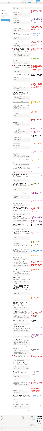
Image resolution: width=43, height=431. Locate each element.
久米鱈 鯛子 (24, 311)
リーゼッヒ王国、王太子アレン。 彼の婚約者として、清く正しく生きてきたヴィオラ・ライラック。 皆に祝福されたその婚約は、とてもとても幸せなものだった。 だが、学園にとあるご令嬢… (21, 203)
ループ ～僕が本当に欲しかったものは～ (20, 395)
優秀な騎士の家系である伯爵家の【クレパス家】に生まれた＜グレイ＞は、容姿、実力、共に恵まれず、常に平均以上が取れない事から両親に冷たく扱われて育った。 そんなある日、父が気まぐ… (21, 272)
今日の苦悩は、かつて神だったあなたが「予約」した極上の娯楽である (36, 221)
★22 (14, 251)
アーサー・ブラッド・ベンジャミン (18, 362)
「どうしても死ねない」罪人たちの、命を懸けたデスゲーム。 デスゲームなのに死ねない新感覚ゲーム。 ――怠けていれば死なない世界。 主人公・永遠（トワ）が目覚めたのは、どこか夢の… (21, 279)
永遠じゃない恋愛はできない (36, 380)
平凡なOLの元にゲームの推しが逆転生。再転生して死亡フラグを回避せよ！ (36, 304)
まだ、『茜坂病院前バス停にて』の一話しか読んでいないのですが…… (36, 212)
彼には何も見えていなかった (36, 336)
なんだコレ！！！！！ (35, 405)
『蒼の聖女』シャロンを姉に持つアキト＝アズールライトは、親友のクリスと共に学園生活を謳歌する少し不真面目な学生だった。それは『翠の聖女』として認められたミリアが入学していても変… (21, 77)
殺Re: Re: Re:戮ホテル (17, 41)
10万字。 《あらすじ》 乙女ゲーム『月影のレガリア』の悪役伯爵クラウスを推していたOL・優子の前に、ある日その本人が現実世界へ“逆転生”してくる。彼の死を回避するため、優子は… (21, 305)
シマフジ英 (26, 92)
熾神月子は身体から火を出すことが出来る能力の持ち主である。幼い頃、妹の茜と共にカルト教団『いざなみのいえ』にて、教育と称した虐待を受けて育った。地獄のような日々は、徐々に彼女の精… (21, 113)
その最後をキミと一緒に (17, 326)
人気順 (14, 8)
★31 (14, 155)
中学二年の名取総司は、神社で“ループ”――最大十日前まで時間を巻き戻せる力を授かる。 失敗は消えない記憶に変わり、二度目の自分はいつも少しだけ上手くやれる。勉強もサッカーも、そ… (21, 397)
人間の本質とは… (34, 278)
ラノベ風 (6, 13)
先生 (2, 13)
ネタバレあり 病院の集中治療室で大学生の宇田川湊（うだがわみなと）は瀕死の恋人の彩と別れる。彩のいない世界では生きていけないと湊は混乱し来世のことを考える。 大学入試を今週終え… (21, 137)
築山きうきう (28, 346)
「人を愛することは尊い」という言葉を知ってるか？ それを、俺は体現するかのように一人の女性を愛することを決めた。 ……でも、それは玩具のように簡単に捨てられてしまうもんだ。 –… (21, 405)
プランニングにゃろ (25, 167)
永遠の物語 (33, 374)
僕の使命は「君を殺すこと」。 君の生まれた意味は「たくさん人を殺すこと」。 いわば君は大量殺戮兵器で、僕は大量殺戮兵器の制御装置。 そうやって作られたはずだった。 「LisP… (21, 263)
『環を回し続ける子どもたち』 (18, 355)
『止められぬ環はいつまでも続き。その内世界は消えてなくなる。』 (36, 356)
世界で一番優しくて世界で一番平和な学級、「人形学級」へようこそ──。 (36, 19)
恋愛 (15, 155)
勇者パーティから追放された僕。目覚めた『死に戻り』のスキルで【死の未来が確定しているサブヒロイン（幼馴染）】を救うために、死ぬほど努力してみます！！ (21, 287)
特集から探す (2, 420)
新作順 (21, 8)
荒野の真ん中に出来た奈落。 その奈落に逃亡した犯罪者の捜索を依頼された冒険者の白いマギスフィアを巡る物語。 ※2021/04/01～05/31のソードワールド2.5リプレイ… (21, 234)
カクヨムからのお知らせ (32, 419)
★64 (14, 131)
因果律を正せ (15, 320)
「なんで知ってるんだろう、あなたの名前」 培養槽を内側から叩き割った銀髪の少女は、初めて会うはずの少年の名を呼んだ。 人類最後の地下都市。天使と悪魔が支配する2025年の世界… (21, 68)
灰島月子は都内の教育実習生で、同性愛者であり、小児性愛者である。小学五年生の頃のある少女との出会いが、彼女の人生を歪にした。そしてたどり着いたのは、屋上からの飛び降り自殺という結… (21, 20)
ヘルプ (30, 418)
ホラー (16, 29)
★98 (14, 87)
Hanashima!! (15, 371)
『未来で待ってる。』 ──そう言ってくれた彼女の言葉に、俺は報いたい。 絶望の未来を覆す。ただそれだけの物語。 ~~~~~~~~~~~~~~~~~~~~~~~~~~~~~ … (21, 349)
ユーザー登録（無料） (6, 21)
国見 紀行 (21, 184)
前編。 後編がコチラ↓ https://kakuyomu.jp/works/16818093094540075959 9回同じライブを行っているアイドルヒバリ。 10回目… (21, 341)
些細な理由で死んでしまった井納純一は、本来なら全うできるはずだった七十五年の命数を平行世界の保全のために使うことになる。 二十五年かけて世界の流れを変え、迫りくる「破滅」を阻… (21, 60)
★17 (14, 220)
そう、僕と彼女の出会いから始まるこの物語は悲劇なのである (36, 129)
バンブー (17, 232)
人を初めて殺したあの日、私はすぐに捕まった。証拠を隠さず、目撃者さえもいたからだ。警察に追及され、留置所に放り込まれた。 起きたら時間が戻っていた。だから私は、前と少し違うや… (21, 194)
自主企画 (23, 417)
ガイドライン (30, 423)
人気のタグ (23, 418)
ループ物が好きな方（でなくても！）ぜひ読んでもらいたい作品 (36, 171)
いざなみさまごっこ (16, 111)
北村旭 (19, 371)
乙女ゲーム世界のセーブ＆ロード (18, 74)
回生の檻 (14, 277)
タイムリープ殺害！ (34, 44)
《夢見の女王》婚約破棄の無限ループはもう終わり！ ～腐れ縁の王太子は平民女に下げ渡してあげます (21, 49)
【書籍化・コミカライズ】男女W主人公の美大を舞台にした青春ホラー (36, 27)
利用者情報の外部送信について (32, 425)
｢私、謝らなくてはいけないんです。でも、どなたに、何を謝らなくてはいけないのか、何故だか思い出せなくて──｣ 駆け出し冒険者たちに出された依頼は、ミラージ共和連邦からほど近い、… (21, 177)
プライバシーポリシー (31, 424)
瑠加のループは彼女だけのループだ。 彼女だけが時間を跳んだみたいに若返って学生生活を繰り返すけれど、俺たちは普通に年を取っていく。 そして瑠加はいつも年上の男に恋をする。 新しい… (21, 383)
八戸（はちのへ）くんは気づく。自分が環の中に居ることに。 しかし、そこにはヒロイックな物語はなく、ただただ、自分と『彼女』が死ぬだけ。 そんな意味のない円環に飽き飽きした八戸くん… (21, 357)
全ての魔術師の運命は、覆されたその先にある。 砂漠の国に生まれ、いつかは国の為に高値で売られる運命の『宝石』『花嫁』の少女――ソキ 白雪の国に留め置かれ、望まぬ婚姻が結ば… (21, 12)
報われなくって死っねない (17, 192)
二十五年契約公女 (16, 58)
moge (23, 192)
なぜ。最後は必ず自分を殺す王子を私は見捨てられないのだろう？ (36, 49)
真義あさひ (17, 50)
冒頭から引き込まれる (35, 29)
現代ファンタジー (17, 87)
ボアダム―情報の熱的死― (17, 216)
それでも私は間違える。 (17, 311)
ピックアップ (23, 419)
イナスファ (17, 175)
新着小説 (23, 420)
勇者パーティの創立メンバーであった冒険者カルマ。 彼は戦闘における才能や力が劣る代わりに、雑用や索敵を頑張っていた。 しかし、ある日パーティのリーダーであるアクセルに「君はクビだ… (21, 290)
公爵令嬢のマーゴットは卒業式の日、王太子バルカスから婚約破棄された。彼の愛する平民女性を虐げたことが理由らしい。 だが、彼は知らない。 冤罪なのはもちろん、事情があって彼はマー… (21, 52)
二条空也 (19, 10)
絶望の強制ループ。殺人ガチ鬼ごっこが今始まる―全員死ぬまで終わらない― (36, 84)
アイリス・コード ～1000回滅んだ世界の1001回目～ (21, 65)
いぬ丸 (16, 402)
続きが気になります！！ (35, 349)
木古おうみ (23, 41)
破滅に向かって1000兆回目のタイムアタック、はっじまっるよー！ (36, 102)
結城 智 (28, 395)
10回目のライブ (15, 339)
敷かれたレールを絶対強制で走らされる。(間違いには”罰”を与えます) (36, 312)
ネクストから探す (3, 417)
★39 (14, 96)
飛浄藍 (23, 326)
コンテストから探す (3, 418)
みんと (23, 216)
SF (15, 220)
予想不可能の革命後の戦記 (35, 390)
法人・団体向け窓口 (31, 420)
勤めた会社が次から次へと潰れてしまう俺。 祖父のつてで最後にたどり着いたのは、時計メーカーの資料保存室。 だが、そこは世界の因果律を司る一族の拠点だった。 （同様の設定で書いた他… (21, 322)
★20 (14, 265)
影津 (16, 135)
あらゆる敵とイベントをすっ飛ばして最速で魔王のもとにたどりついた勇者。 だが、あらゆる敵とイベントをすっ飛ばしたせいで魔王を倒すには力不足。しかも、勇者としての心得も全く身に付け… (21, 226)
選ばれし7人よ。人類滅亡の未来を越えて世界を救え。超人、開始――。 (36, 244)
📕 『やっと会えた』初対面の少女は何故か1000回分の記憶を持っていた (36, 66)
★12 (14, 342)
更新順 (17, 8)
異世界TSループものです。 (35, 58)
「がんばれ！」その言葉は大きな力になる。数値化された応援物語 (36, 403)
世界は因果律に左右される (35, 320)
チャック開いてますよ (35, 143)
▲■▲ (20, 33)
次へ (29, 410)
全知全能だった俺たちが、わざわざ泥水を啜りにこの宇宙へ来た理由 (36, 217)
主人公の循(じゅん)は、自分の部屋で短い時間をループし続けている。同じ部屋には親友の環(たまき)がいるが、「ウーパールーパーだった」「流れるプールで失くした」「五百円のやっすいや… (21, 250)
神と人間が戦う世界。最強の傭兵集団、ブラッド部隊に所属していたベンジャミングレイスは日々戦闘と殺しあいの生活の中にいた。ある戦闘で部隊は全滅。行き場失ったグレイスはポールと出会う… (21, 364)
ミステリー (16, 336)
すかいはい (22, 224)
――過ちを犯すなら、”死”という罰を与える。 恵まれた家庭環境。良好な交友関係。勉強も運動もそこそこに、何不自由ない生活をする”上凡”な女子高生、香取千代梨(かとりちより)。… (21, 313)
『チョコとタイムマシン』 (17, 167)
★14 (14, 330)
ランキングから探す (3, 419)
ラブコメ (16, 384)
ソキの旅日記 (15, 10)
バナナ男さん (21, 269)
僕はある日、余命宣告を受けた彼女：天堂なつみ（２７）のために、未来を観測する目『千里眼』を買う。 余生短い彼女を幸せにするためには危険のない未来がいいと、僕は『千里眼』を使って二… (21, 329)
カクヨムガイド (31, 417)
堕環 (14, 135)
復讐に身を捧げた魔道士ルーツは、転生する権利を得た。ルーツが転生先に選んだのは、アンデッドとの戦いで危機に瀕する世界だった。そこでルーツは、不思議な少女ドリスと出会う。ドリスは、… (21, 94)
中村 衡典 (18, 277)
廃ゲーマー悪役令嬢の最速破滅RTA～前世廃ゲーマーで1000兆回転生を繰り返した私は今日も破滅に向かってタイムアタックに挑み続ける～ (21, 102)
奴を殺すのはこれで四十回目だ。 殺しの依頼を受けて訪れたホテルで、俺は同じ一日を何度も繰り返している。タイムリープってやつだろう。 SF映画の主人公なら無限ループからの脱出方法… (21, 43)
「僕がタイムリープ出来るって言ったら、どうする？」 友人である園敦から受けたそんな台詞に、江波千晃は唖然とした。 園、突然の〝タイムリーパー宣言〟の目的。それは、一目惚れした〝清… (21, 154)
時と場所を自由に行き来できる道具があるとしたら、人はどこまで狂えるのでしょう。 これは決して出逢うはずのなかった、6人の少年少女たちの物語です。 (21, 373)
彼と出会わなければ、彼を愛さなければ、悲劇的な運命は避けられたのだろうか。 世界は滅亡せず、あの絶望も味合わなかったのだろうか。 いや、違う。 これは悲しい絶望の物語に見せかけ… (21, 130)
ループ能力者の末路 (34, 33)
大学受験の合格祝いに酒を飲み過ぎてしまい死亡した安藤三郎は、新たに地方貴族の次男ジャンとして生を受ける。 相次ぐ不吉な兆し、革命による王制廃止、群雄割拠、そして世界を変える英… (21, 390)
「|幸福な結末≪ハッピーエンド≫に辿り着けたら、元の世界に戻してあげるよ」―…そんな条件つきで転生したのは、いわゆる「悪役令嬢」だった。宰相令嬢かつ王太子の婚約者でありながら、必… (21, 122)
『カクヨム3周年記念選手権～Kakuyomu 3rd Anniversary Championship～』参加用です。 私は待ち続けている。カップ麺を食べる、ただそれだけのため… (21, 162)
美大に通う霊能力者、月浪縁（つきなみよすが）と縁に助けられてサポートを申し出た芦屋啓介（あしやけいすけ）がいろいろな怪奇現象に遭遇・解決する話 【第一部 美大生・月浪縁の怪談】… (21, 28)
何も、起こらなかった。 (35, 255)
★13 (14, 281)
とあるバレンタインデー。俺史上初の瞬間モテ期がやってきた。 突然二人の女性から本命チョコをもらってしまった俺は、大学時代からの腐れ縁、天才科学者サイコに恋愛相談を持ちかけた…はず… (21, 169)
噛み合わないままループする (17, 247)
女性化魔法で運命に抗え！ (35, 388)
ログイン (8, 22)
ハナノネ (20, 303)
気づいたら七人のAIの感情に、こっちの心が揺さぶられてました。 (36, 70)
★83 (14, 107)
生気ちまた (21, 58)
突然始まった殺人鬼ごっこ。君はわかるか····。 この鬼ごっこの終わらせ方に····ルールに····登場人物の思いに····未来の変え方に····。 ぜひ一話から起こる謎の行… (21, 86)
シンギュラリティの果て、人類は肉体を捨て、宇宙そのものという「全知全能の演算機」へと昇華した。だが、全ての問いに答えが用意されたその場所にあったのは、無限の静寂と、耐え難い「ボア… (21, 218)
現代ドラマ (16, 419)
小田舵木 (25, 355)
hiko (14, 66)
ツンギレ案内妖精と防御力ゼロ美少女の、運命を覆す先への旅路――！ (36, 11)
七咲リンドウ (25, 261)
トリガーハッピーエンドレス (17, 261)
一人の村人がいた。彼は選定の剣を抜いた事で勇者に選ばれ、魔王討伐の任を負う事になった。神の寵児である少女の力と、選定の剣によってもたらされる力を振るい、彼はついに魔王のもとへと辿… (21, 35)
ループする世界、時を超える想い (18, 92)
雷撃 (18, 288)
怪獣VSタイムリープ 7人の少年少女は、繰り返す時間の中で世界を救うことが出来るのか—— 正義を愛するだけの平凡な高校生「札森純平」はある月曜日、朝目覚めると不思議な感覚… (21, 243)
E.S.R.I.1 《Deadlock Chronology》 (19, 346)
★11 (14, 307)
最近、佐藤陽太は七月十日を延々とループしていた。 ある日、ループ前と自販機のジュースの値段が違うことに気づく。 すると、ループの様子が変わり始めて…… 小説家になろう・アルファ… (21, 257)
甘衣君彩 (24, 247)
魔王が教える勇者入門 (16, 224)
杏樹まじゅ (22, 111)
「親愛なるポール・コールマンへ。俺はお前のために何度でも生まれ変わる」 (36, 364)
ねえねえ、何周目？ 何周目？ (36, 167)
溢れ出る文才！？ (34, 398)
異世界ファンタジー (17, 96)
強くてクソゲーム (16, 33)
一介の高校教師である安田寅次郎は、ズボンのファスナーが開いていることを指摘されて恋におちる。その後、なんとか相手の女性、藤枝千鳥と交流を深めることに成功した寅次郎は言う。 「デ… (21, 145)
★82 (14, 29)
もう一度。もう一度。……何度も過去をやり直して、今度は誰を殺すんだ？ (36, 175)
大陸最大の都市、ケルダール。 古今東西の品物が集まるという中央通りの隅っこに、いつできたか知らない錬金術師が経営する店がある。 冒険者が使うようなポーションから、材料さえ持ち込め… (21, 186)
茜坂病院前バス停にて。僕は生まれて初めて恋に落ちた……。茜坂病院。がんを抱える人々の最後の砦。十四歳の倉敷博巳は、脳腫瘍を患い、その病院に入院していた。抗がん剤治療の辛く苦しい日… (21, 211)
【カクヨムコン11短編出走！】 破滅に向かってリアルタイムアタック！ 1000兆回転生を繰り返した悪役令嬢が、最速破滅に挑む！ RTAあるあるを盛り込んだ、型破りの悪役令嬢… (21, 106)
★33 (14, 123)
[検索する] (23, 0)
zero (25, 362)
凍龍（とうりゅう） (21, 320)
